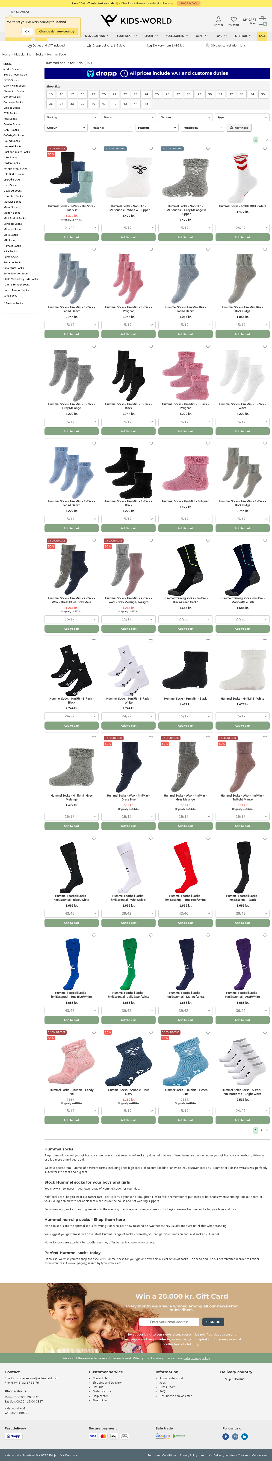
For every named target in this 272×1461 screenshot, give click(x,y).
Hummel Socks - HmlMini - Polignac (185, 501)
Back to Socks (13, 303)
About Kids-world (171, 1378)
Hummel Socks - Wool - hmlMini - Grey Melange (185, 797)
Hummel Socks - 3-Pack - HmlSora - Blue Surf (71, 208)
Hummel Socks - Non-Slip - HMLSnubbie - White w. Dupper (128, 208)
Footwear (127, 36)
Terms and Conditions (162, 1455)
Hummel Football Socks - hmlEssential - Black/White (71, 898)
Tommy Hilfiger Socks (16, 284)
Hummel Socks (57, 54)
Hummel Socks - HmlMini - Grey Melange (71, 797)
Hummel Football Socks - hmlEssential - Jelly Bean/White (128, 994)
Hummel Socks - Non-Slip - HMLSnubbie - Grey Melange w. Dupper (185, 210)
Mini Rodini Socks (14, 218)
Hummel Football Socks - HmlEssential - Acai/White (242, 994)
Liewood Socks (12, 190)
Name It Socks (12, 245)
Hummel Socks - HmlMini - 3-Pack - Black (128, 406)
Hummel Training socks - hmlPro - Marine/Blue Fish (242, 600)
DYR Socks (10, 113)
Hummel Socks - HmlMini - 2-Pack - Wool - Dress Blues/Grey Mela (71, 600)
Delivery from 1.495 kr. (166, 45)
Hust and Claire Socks (16, 152)
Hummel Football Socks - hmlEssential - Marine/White (185, 994)
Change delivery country (56, 31)
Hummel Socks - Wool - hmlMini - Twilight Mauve (242, 797)
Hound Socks (11, 141)
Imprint (205, 1455)
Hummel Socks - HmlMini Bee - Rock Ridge (242, 309)
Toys (221, 36)
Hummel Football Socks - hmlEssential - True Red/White (185, 898)
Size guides (100, 1400)
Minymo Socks (12, 229)
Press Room (167, 1387)
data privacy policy (197, 1358)
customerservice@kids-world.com (35, 1378)
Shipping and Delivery (107, 1382)
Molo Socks (10, 234)
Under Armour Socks (16, 290)
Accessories (177, 36)
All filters (239, 127)
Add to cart (71, 237)
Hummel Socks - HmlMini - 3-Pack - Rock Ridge (242, 503)
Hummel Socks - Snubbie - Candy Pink (71, 1092)
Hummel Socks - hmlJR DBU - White (242, 206)
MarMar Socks (12, 201)
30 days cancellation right (225, 45)
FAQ (162, 1391)
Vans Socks (10, 295)
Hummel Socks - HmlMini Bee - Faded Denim (185, 309)
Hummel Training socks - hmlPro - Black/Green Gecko (185, 600)
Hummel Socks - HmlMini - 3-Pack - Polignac (128, 309)
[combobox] (71, 228)
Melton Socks (11, 212)
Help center (100, 1396)
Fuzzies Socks (11, 124)
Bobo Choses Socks (15, 74)
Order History (102, 1391)
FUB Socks (10, 118)
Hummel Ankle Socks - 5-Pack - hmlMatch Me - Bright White (242, 1092)
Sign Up (213, 1322)
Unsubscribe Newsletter (176, 1396)
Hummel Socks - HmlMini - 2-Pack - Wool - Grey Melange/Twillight (128, 600)
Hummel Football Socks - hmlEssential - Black (242, 898)
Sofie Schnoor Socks (16, 273)
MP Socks (9, 240)
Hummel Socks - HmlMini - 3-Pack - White (242, 406)
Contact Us (100, 1378)
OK (27, 31)
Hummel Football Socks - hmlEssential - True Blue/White (71, 994)
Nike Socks (10, 251)
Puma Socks (10, 257)
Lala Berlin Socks (13, 174)
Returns (98, 1387)
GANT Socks (11, 129)
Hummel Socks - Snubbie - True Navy (128, 1092)
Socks (39, 54)
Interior (242, 36)
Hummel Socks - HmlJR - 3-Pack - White (128, 700)
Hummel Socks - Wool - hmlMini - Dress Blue (128, 797)
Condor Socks (12, 96)
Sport (151, 36)
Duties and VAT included (46, 46)
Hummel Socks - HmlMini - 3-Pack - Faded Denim (71, 309)
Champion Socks (13, 91)
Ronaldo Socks (12, 262)
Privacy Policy (188, 1455)
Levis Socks (10, 185)
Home (6, 54)
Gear (202, 36)
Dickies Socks (11, 107)
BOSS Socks (10, 80)
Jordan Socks (11, 163)
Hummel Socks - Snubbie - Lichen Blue (185, 1092)
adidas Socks (11, 69)
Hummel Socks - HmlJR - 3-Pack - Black (71, 700)
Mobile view (259, 1455)
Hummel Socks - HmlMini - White (242, 698)
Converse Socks (13, 102)
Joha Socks (10, 157)
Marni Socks (10, 207)
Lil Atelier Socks (13, 196)
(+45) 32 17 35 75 (26, 1382)
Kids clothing (97, 36)
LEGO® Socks (11, 179)
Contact (12, 1372)
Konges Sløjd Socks (15, 168)
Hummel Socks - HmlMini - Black (185, 698)
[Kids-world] (136, 21)
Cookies (243, 1455)
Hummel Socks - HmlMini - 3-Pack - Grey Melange (71, 406)
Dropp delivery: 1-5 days (106, 45)
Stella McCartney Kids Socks (20, 279)
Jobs (163, 1382)
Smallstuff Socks (13, 268)
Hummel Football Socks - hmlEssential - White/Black (128, 898)
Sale (262, 36)
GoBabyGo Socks (13, 135)
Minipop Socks (12, 223)
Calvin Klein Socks (14, 85)
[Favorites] (94, 148)
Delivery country (224, 1455)
